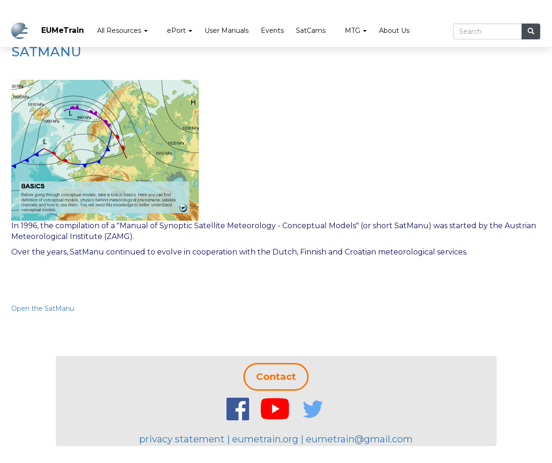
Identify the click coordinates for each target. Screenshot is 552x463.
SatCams (310, 30)
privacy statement (182, 439)
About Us (394, 30)
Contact (276, 376)
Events (272, 30)
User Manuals (226, 30)
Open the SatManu (42, 308)
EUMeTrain (62, 30)
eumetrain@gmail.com (359, 439)
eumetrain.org (265, 439)
